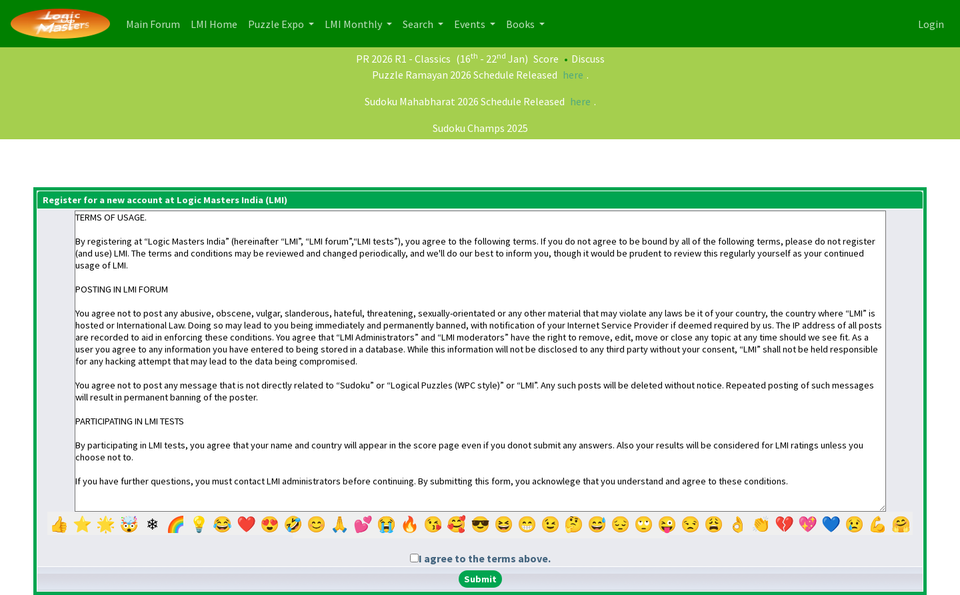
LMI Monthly (354, 24)
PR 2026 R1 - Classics (403, 58)
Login (931, 24)
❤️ (246, 525)
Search (419, 24)
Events (470, 24)
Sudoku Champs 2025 (480, 128)
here (573, 74)
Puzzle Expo (277, 24)
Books (521, 24)
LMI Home (217, 23)
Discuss (588, 58)
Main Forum (155, 23)
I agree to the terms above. (485, 558)
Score (546, 58)
